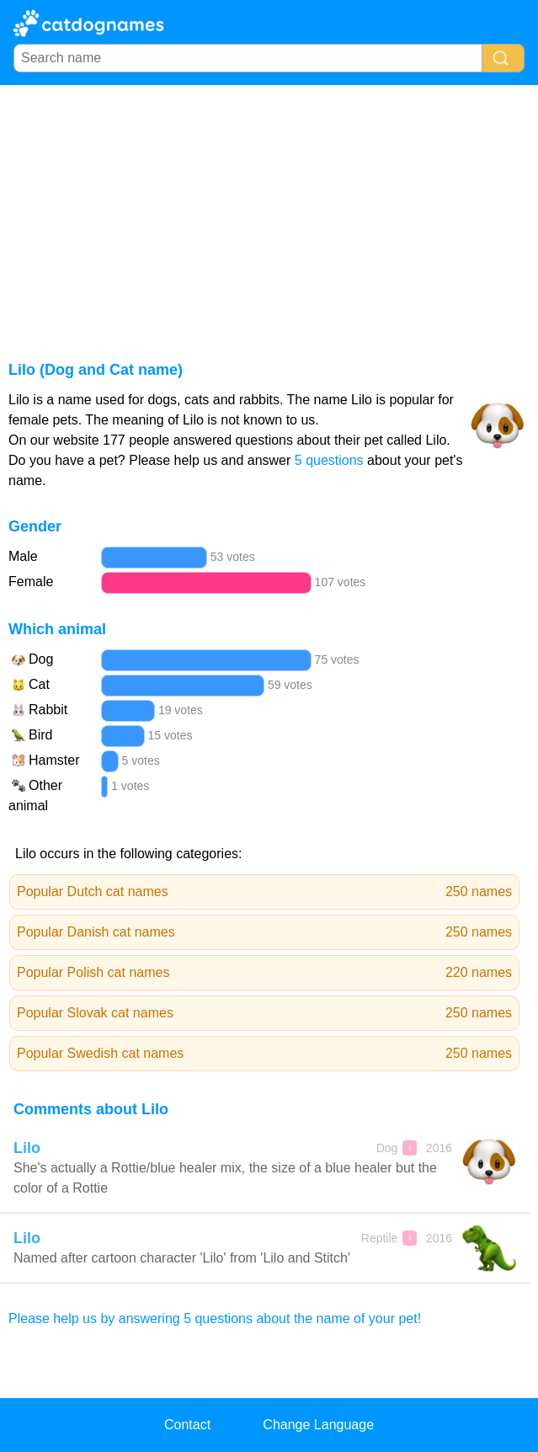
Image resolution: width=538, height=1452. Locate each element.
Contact (187, 1424)
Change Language (318, 1424)
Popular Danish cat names (264, 932)
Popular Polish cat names (264, 973)
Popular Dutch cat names (264, 892)
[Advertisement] (269, 211)
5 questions (329, 460)
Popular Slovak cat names (264, 1013)
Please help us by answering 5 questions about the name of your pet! (214, 1318)
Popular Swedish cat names (264, 1054)
